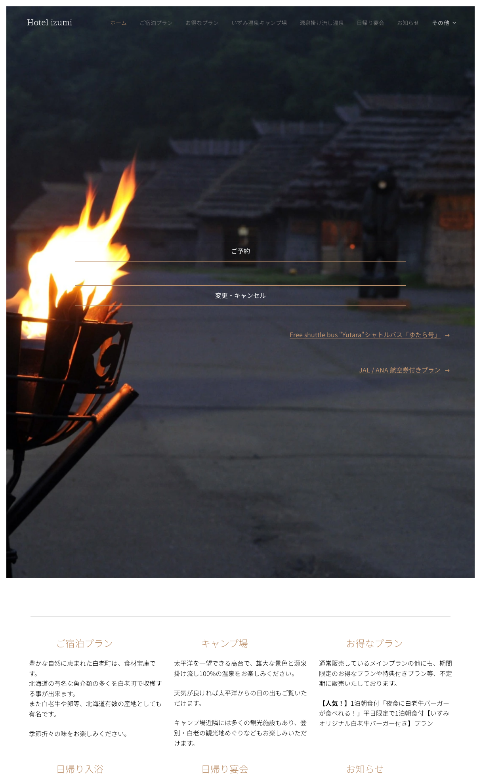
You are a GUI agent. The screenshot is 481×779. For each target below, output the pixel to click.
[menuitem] (107, 22)
